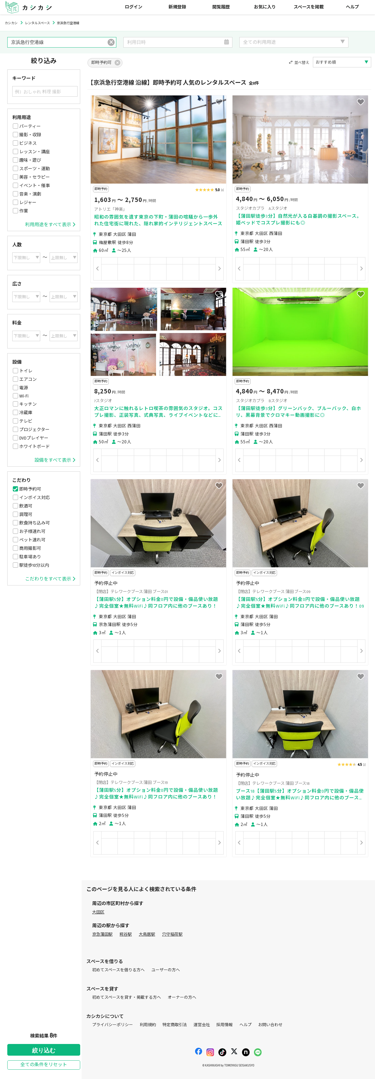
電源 (23, 388)
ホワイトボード (34, 446)
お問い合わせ (270, 1025)
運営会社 (202, 1025)
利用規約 (148, 1025)
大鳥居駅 (147, 934)
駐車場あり (30, 557)
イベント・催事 (34, 185)
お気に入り (265, 7)
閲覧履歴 (221, 7)
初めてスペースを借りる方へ (118, 970)
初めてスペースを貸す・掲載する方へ (126, 997)
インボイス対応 (34, 497)
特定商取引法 (174, 1025)
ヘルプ (352, 7)
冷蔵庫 (25, 412)
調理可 (25, 514)
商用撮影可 (30, 548)
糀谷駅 (126, 934)
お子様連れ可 (32, 531)
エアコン (28, 379)
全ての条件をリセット (43, 1064)
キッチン (28, 404)
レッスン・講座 (34, 151)
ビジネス (28, 143)
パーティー (30, 126)
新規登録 (177, 7)
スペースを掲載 (309, 7)
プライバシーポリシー (112, 1025)
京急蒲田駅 (102, 934)
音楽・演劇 (30, 194)
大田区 (98, 912)
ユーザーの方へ (165, 970)
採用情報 (224, 1025)
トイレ (25, 371)
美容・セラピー (34, 177)
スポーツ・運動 (34, 168)
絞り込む (43, 1050)
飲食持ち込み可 (34, 523)
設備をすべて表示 (54, 460)
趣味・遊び (30, 160)
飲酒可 (25, 506)
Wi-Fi (24, 396)
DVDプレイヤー (33, 438)
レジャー (27, 202)
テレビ (25, 421)
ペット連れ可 (32, 540)
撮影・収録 (30, 135)
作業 (23, 211)
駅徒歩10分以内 (34, 565)
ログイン (133, 7)
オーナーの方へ (182, 997)
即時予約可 (30, 489)
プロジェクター (34, 429)
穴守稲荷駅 (172, 934)
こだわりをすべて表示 (50, 579)
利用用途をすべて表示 (50, 224)
